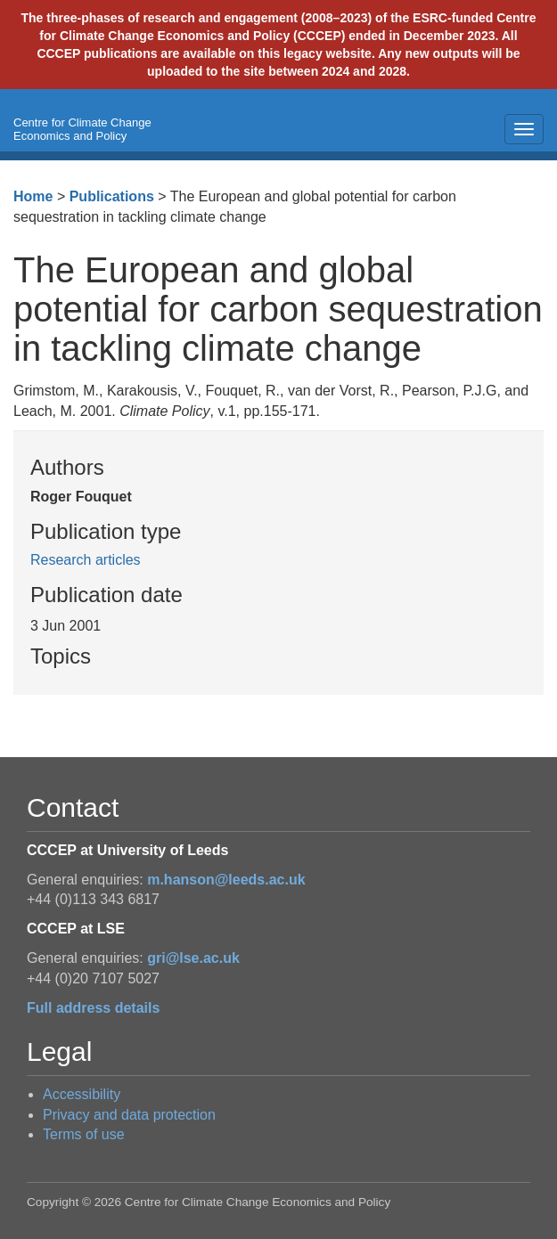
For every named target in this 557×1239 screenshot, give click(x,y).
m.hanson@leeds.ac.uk (226, 879)
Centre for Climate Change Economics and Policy (82, 129)
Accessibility (81, 1094)
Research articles (85, 559)
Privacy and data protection (129, 1114)
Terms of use (84, 1134)
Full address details (93, 1007)
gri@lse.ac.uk (193, 958)
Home (33, 196)
